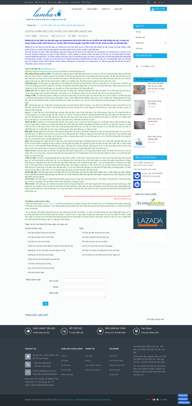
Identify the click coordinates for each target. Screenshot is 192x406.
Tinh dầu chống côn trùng (159, 319)
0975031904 (184, 403)
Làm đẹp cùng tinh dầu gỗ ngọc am (95, 237)
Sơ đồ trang (65, 365)
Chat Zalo (183, 395)
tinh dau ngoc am (52, 224)
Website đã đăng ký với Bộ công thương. (93, 400)
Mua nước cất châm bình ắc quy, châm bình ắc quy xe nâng (156, 86)
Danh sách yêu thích (117, 365)
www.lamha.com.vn (65, 400)
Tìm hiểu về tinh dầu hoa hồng (39, 264)
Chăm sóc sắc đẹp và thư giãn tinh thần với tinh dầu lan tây (50, 246)
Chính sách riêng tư (92, 370)
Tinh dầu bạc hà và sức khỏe (39, 241)
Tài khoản (113, 356)
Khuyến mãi (140, 37)
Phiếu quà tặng (67, 374)
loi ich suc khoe (37, 224)
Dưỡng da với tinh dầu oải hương (40, 255)
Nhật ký (88, 360)
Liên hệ (64, 356)
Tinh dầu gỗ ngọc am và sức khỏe (41, 237)
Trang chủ (31, 25)
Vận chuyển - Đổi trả (93, 365)
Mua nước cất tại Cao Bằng (155, 102)
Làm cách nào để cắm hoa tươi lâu (41, 268)
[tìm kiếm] (149, 66)
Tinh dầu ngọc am (45, 172)
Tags (81, 228)
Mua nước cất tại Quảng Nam (155, 120)
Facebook (183, 399)
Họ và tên (53, 281)
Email (55, 287)
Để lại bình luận (33, 280)
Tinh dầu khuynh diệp (36, 272)
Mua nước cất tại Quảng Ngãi (155, 137)
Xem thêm (151, 92)
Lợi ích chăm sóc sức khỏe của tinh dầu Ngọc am (63, 25)
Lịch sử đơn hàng (116, 360)
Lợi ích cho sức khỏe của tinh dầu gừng (97, 246)
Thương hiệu (66, 370)
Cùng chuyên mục (33, 228)
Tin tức (138, 32)
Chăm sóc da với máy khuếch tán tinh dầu (44, 259)
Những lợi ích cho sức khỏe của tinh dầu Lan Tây (46, 250)
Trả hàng (64, 360)
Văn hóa (139, 48)
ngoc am (64, 224)
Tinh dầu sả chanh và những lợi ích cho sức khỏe (101, 250)
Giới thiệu (89, 356)
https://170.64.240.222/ (154, 375)
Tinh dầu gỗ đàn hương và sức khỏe (41, 233)
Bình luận (53, 293)
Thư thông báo (114, 370)
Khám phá (140, 43)
